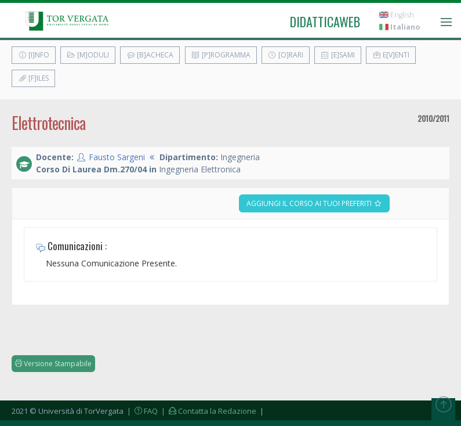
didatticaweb (325, 21)
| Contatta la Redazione (207, 411)
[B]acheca (149, 55)
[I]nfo (33, 55)
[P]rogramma (221, 55)
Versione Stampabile (53, 364)
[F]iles (33, 78)
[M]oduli (88, 55)
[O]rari (285, 55)
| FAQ (141, 411)
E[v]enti (390, 55)
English (396, 15)
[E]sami (338, 55)
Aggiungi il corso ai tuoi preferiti (314, 203)
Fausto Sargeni (117, 157)
